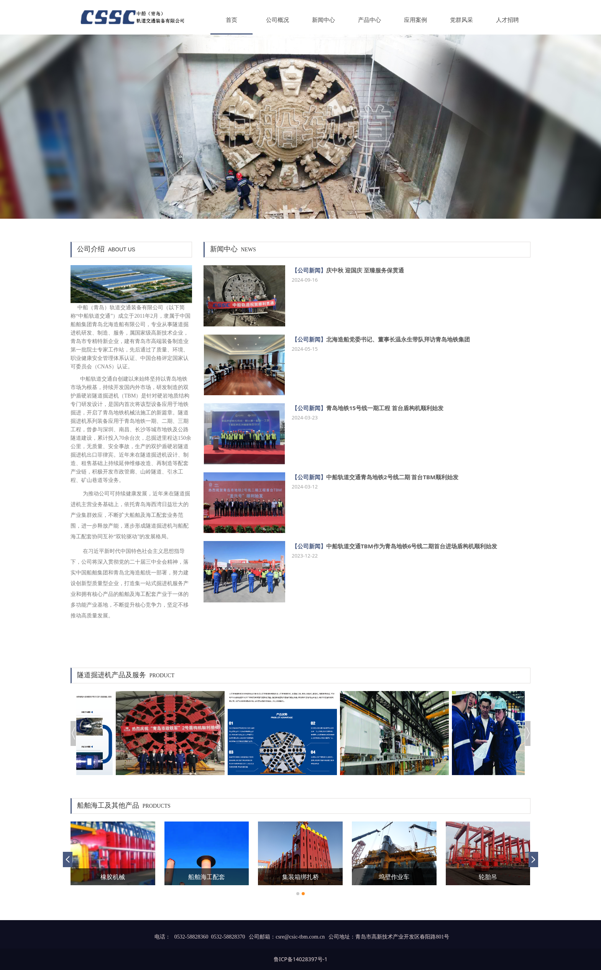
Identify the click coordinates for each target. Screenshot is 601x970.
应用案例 (415, 20)
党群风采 (461, 20)
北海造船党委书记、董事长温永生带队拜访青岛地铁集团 (398, 339)
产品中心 (369, 20)
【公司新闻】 (309, 270)
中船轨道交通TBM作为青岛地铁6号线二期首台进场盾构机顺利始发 (411, 546)
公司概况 (277, 20)
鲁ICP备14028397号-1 (301, 959)
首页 (231, 20)
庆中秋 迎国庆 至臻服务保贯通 (365, 270)
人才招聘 (507, 20)
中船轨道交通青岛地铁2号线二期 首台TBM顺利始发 (392, 477)
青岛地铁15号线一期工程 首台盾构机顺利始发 (384, 408)
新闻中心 (323, 20)
